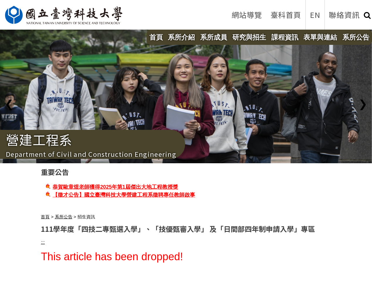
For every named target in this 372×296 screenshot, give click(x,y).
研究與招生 (249, 37)
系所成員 (213, 37)
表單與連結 (320, 37)
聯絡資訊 (344, 14)
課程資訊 (284, 37)
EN (315, 14)
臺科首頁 (285, 14)
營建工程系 (39, 139)
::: (43, 242)
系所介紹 (181, 37)
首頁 (156, 37)
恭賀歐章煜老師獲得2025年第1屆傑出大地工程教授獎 (115, 187)
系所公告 (355, 37)
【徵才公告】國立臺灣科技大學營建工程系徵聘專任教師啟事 (124, 195)
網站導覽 (246, 14)
